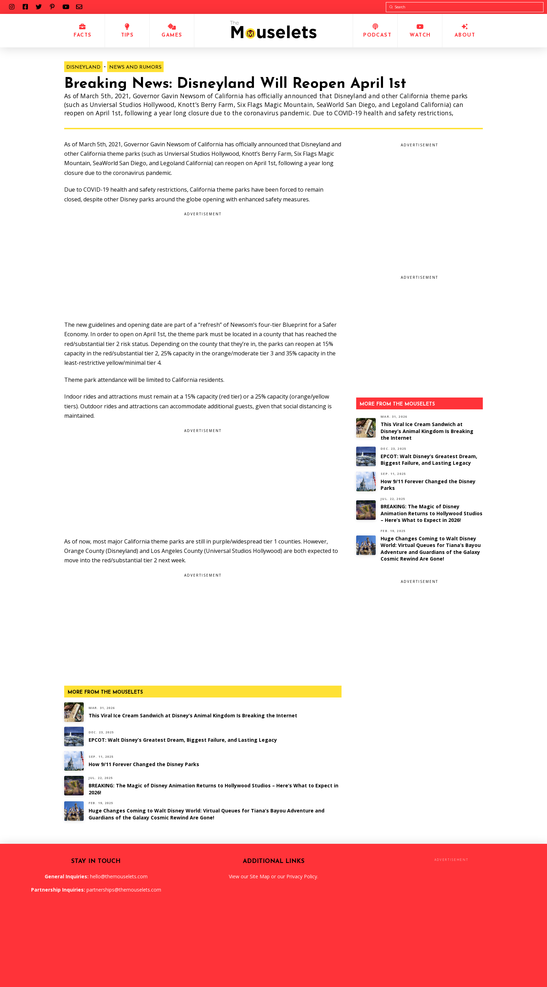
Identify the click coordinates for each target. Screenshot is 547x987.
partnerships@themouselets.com (124, 889)
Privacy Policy (301, 876)
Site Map (260, 876)
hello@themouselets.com (119, 876)
